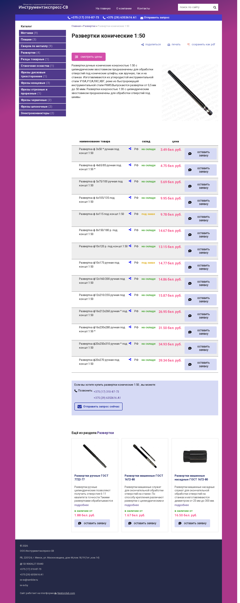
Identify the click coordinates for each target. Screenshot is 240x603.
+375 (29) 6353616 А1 (122, 17)
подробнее (81, 505)
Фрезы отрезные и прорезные (34, 91)
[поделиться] (151, 44)
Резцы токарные (35, 59)
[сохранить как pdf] (201, 44)
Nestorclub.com (66, 593)
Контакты (143, 8)
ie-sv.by (24, 585)
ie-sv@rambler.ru (29, 579)
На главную (103, 8)
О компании (124, 8)
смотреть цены (91, 56)
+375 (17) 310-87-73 (85, 17)
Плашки (28, 39)
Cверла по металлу (36, 46)
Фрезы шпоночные (36, 106)
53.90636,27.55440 (33, 563)
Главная (76, 26)
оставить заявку (203, 153)
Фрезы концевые (35, 83)
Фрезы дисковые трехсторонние (34, 74)
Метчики (29, 33)
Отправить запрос (157, 17)
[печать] (174, 44)
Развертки (30, 52)
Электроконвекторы (37, 113)
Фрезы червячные (36, 100)
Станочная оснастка (37, 66)
